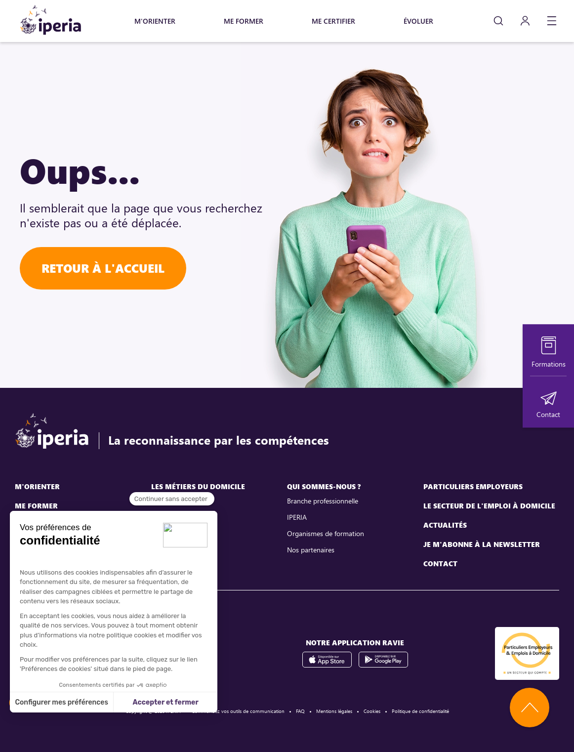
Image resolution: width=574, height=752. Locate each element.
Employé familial (175, 549)
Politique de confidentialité (420, 711)
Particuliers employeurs (473, 486)
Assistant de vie (174, 517)
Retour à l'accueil (102, 268)
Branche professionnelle (322, 500)
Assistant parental (178, 533)
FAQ (300, 711)
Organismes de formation (325, 533)
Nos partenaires (310, 549)
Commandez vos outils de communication (238, 711)
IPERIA (297, 517)
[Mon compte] (525, 21)
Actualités (445, 525)
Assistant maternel (179, 500)
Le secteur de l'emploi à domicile (489, 505)
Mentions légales (334, 711)
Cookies (372, 711)
